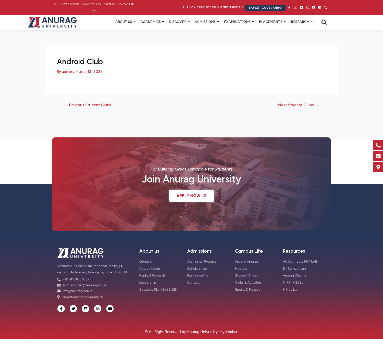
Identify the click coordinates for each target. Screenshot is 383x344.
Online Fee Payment (67, 4)
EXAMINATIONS (237, 22)
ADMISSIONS (205, 22)
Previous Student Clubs (90, 105)
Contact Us (126, 4)
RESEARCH (300, 22)
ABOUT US (123, 22)
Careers (109, 4)
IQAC (94, 10)
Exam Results (91, 4)
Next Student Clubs (296, 105)
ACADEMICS (150, 22)
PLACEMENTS (270, 22)
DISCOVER (177, 22)
